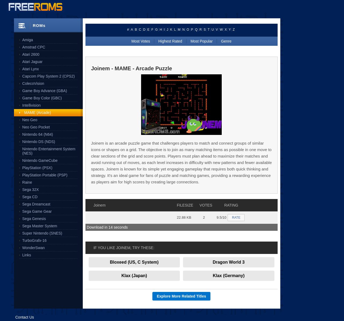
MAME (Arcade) (37, 112)
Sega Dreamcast (36, 204)
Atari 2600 (31, 54)
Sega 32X (30, 189)
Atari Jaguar (32, 62)
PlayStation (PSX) (37, 168)
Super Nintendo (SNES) (42, 233)
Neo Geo (29, 120)
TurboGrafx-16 (34, 240)
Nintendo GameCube (40, 160)
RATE (236, 217)
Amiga (27, 40)
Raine (27, 182)
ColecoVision (33, 83)
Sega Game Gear (37, 211)
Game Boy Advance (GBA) (44, 91)
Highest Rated (170, 41)
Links (26, 255)
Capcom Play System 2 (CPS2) (48, 76)
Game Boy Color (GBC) (42, 98)
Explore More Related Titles (181, 296)
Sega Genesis (34, 219)
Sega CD (30, 197)
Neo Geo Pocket (36, 127)
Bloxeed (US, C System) (134, 262)
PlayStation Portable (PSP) (44, 175)
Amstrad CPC (33, 47)
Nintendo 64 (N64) (37, 134)
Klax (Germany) (229, 275)
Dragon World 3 (229, 262)
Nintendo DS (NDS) (38, 141)
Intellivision (31, 105)
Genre (226, 41)
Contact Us (24, 317)
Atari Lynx (30, 69)
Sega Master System (39, 226)
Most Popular (202, 41)
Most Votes (140, 41)
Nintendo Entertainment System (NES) (49, 151)
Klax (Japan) (134, 275)
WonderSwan (33, 248)
